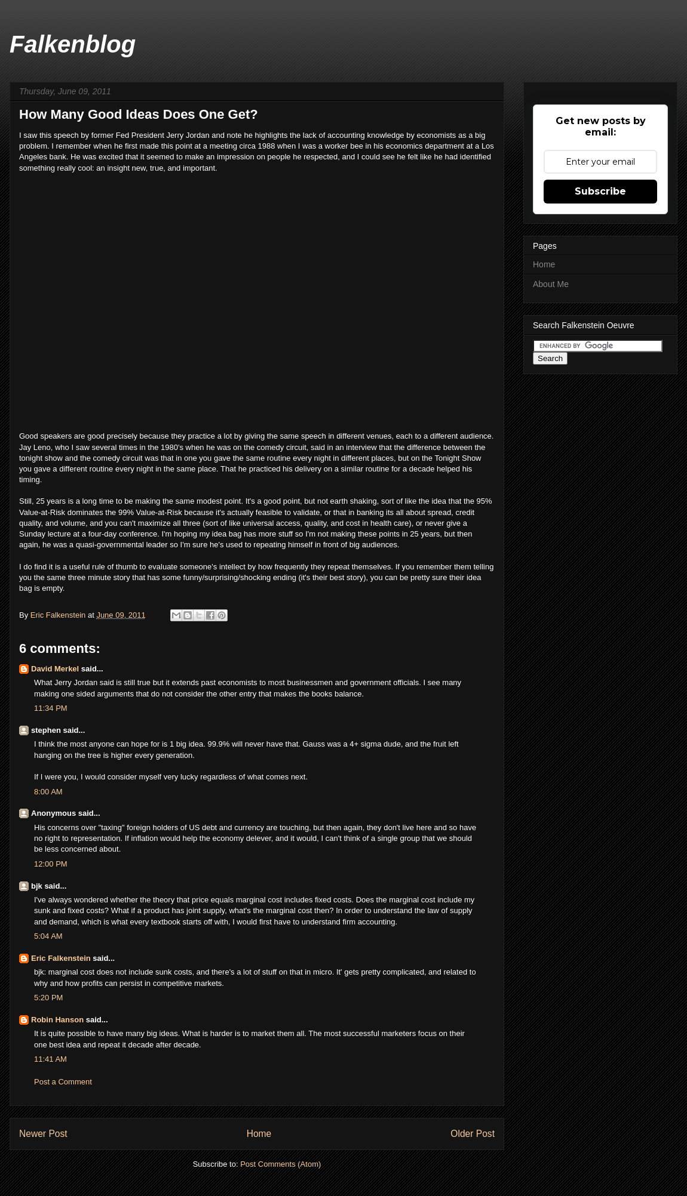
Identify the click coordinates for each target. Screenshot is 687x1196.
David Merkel (55, 668)
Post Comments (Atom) (280, 1164)
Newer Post (43, 1134)
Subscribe (600, 191)
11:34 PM (51, 708)
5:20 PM (48, 997)
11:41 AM (50, 1059)
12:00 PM (51, 863)
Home (259, 1134)
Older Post (472, 1134)
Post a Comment (63, 1081)
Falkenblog (73, 44)
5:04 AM (48, 936)
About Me (551, 284)
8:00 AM (48, 791)
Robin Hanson (57, 1019)
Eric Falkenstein (61, 958)
